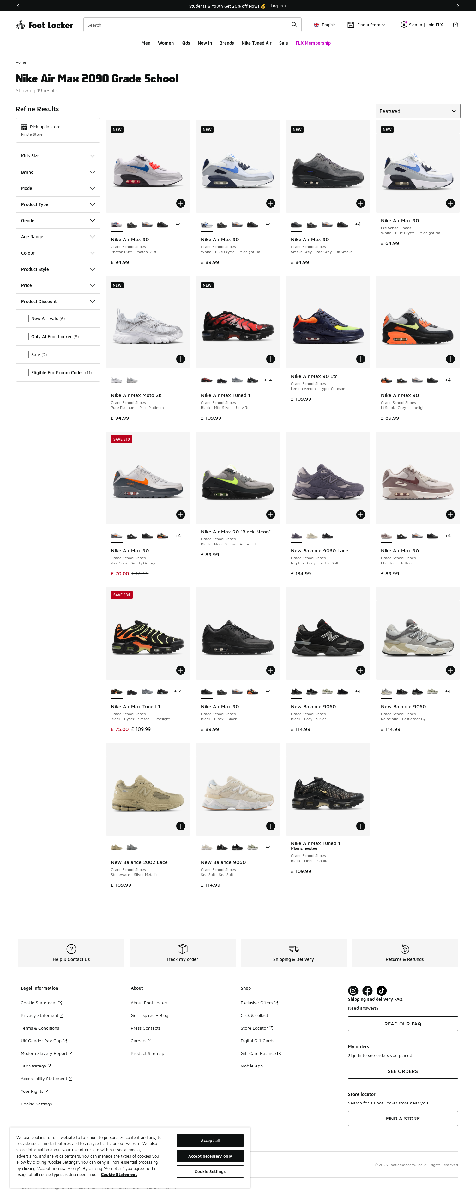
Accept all (210, 1140)
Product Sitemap (147, 1053)
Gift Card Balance (261, 1053)
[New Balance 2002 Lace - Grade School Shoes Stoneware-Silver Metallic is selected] (117, 847)
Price (58, 285)
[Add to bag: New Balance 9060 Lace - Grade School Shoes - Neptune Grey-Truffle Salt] (360, 514)
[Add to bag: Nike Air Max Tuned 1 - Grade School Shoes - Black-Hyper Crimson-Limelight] (180, 670)
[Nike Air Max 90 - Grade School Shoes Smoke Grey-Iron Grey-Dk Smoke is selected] (297, 225)
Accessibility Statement (46, 1078)
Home (21, 62)
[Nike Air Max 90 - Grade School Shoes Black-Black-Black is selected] (207, 692)
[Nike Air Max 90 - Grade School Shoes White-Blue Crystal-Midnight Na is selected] (207, 225)
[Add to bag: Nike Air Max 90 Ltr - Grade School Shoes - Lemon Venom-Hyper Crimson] (360, 359)
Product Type (58, 204)
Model (58, 188)
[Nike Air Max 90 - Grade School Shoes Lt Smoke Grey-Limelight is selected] (387, 380)
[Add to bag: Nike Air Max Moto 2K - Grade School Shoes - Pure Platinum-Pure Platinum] (180, 359)
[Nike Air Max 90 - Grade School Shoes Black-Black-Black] (163, 225)
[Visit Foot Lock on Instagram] (353, 991)
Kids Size (58, 155)
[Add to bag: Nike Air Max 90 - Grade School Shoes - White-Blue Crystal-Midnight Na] (270, 203)
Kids (185, 43)
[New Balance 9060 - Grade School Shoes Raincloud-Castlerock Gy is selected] (387, 692)
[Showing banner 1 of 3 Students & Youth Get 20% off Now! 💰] (238, 5)
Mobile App (252, 1065)
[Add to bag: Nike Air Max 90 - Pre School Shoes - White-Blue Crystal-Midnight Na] (450, 203)
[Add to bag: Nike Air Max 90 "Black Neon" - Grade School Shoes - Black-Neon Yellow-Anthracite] (270, 514)
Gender (58, 220)
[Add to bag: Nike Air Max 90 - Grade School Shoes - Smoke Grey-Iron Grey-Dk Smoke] (360, 203)
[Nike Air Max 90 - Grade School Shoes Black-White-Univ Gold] (132, 225)
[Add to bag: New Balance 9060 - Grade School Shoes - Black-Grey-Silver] (360, 670)
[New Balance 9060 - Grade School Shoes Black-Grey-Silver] (402, 692)
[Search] (192, 25)
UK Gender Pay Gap (44, 1040)
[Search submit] (294, 25)
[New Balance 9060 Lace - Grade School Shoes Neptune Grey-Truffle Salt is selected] (297, 536)
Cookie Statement (41, 1002)
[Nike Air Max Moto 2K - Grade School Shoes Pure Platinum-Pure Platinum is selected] (117, 380)
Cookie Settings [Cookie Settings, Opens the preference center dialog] (210, 1171)
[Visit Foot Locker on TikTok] (382, 991)
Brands (227, 43)
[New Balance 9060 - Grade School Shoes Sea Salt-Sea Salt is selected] (207, 847)
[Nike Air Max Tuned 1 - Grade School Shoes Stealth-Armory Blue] (237, 380)
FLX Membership (313, 43)
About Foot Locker (149, 1002)
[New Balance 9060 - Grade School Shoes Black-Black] (312, 692)
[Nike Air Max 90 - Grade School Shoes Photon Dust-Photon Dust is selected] (117, 225)
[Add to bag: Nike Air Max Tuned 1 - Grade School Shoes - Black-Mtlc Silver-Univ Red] (270, 359)
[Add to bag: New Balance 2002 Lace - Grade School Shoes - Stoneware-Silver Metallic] (180, 826)
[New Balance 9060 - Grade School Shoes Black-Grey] (343, 692)
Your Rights (34, 1091)
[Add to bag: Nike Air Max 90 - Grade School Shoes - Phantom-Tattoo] (450, 514)
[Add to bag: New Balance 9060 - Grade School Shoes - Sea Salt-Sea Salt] (270, 826)
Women (166, 43)
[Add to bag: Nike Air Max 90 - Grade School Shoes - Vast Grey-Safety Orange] (180, 514)
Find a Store (32, 134)
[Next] (458, 5)
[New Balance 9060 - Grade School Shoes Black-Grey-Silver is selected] (297, 692)
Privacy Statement (42, 1015)
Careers (141, 1040)
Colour (58, 253)
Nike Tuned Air (257, 43)
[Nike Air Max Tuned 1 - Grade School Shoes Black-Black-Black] (222, 380)
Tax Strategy (36, 1065)
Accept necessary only (210, 1155)
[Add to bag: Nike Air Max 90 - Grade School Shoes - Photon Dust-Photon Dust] (180, 203)
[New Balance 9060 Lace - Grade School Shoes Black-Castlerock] (327, 536)
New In (205, 43)
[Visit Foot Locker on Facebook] (367, 991)
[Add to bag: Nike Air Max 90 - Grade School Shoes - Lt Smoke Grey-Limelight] (450, 359)
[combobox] (192, 25)
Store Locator (257, 1028)
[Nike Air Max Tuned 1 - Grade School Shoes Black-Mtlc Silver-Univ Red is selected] (207, 380)
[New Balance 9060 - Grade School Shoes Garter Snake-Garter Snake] (327, 692)
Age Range (58, 236)
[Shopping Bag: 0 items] (455, 24)
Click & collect (254, 1015)
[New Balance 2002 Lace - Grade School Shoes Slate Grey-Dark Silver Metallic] (132, 847)
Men (146, 43)
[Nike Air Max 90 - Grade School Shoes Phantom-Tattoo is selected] (387, 536)
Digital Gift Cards (257, 1040)
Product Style (58, 269)
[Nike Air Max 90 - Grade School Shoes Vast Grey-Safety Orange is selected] (117, 536)
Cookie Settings (36, 1103)
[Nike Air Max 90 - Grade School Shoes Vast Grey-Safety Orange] (147, 225)
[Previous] (18, 5)
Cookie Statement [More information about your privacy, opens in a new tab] (119, 1174)
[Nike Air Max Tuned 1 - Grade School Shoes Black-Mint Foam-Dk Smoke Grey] (253, 380)
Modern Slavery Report (46, 1053)
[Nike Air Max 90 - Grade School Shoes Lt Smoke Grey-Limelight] (163, 536)
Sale (283, 43)
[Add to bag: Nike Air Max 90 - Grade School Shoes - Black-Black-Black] (270, 670)
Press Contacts (145, 1028)
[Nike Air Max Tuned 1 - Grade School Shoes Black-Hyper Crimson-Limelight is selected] (117, 692)
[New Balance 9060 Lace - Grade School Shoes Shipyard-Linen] (312, 536)
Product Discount (58, 301)
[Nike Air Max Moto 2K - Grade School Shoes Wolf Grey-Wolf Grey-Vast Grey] (132, 380)
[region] (130, 1157)
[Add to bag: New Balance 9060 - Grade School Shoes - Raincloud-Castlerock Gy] (450, 670)
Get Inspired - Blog (149, 1015)
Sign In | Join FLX (422, 24)
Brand (58, 172)
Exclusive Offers (259, 1002)
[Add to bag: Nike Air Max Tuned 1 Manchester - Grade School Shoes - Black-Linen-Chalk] (360, 826)
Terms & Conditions (40, 1028)
